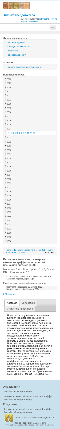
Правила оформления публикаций (24, 67)
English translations (29, 21)
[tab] (11, 303)
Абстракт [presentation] (12, 303)
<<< (47, 252)
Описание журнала (16, 42)
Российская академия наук (18, 391)
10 (28, 133)
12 (34, 133)
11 (31, 133)
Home (8, 250)
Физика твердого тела (19, 15)
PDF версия (9, 294)
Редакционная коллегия (18, 46)
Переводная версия (16, 55)
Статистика (12, 51)
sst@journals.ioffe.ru (48, 19)
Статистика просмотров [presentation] (20, 308)
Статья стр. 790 (17, 252)
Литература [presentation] (28, 303)
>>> (52, 252)
